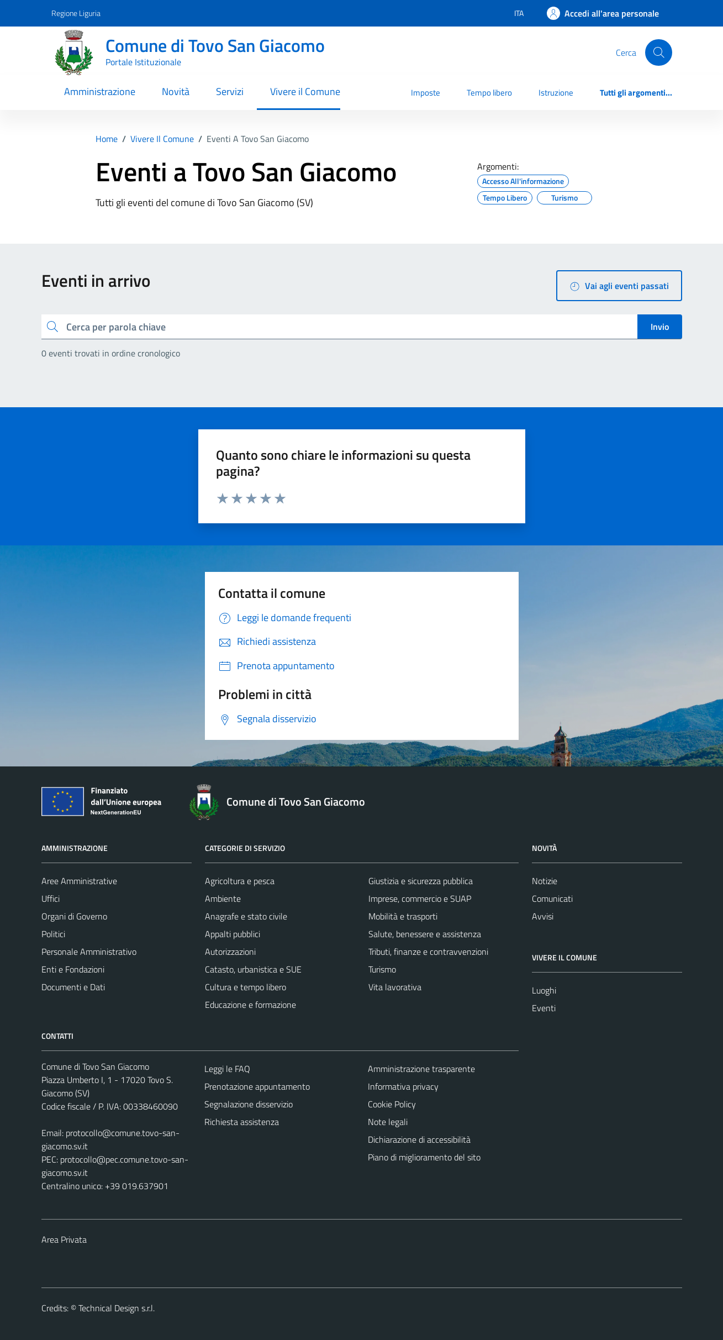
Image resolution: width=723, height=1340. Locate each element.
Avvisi (542, 916)
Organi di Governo (74, 916)
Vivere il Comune (305, 91)
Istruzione (556, 92)
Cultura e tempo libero (245, 987)
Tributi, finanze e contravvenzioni (428, 951)
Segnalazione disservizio (248, 1104)
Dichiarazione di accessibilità (419, 1139)
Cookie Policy (392, 1104)
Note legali (388, 1121)
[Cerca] (658, 52)
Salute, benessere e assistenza (424, 933)
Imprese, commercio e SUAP (419, 898)
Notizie (544, 880)
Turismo (382, 969)
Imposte (425, 92)
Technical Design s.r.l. (116, 1308)
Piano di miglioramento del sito (424, 1157)
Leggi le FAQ (227, 1068)
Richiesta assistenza (241, 1121)
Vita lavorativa (394, 987)
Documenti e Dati (73, 987)
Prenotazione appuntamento (257, 1086)
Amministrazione (99, 91)
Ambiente (223, 898)
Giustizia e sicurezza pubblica (420, 880)
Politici (53, 933)
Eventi (544, 1008)
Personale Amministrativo (88, 951)
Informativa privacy (403, 1086)
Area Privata (64, 1239)
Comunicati (552, 898)
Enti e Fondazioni (72, 969)
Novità (175, 91)
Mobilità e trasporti (402, 916)
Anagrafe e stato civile (246, 916)
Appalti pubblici (232, 933)
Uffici (50, 898)
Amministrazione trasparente (421, 1068)
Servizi (230, 91)
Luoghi (544, 990)
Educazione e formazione (250, 1004)
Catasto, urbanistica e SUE (253, 969)
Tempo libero (489, 92)
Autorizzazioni (230, 951)
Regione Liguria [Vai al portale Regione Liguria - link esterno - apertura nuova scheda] (76, 13)
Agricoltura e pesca (240, 880)
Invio (660, 326)
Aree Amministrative (79, 880)
